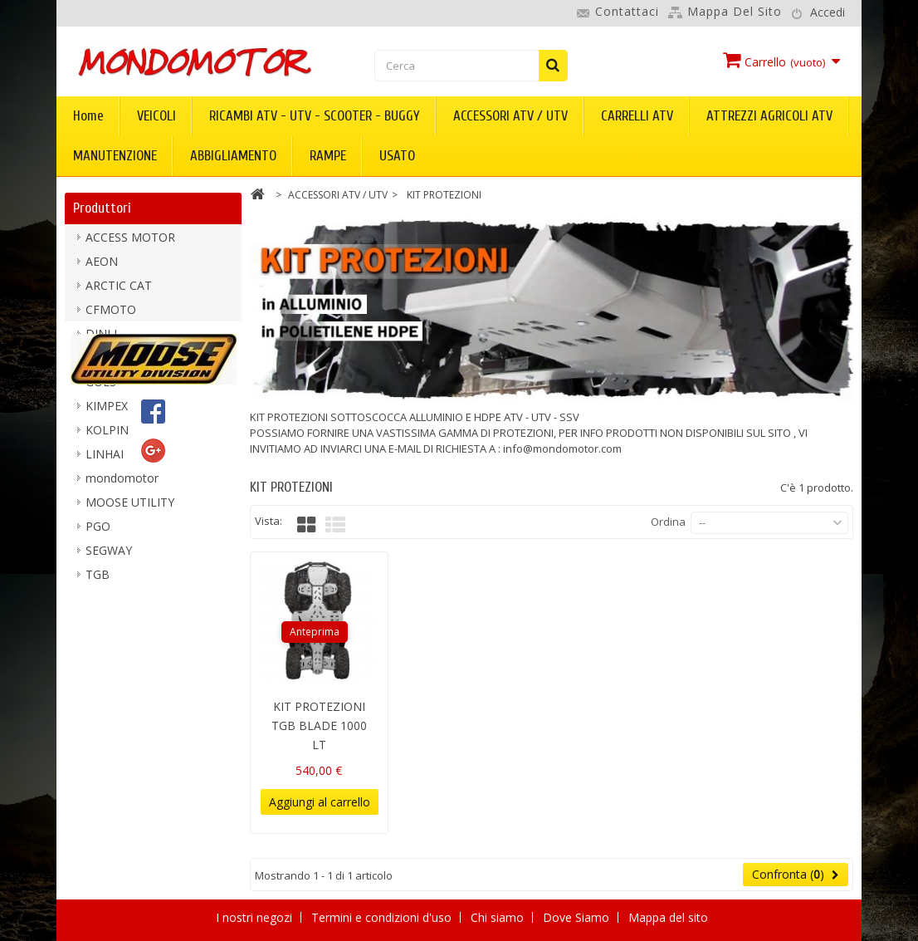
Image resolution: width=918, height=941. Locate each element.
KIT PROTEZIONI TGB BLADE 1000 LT (319, 725)
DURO (102, 364)
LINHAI (104, 460)
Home (88, 116)
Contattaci (627, 11)
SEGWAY (108, 557)
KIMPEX (106, 412)
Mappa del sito (734, 11)
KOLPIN (107, 436)
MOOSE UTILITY (129, 509)
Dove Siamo (578, 917)
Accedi (827, 12)
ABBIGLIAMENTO (233, 156)
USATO (397, 156)
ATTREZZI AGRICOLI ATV (769, 116)
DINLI (101, 340)
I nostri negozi (255, 917)
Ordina (668, 521)
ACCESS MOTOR (130, 244)
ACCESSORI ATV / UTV (510, 116)
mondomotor (122, 485)
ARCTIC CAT (118, 292)
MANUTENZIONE (115, 156)
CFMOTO (110, 316)
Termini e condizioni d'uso (383, 917)
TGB (97, 581)
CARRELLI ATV (637, 116)
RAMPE (328, 156)
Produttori (102, 208)
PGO (97, 533)
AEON (101, 268)
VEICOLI (156, 116)
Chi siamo (499, 917)
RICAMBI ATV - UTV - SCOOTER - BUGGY (314, 116)
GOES (100, 388)
